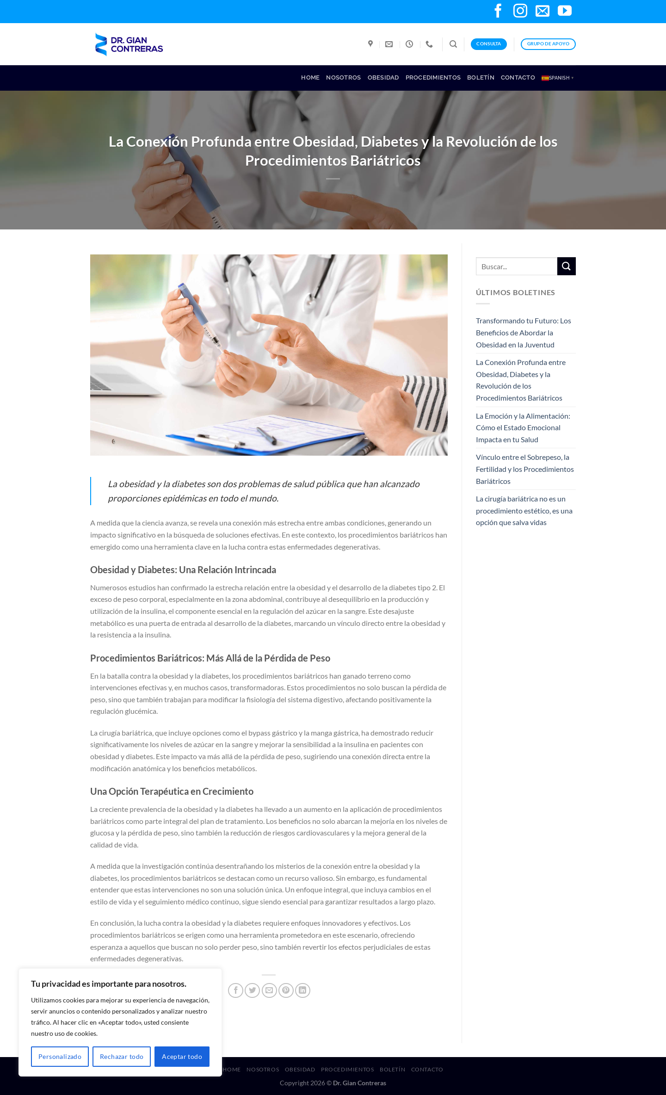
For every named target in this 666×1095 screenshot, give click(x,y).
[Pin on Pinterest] (286, 990)
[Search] (453, 44)
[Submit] (566, 266)
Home (310, 77)
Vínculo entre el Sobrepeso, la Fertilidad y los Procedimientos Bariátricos (525, 468)
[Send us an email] (542, 11)
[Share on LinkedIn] (302, 990)
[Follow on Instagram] (520, 11)
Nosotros (343, 77)
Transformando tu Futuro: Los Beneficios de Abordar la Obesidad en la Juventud (523, 332)
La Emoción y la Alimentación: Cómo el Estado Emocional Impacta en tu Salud (523, 427)
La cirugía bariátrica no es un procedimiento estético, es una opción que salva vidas (524, 510)
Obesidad (383, 77)
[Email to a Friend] (269, 990)
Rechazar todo (121, 1056)
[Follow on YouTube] (565, 11)
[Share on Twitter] (252, 990)
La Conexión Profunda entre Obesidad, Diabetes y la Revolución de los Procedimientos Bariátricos (521, 380)
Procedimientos (433, 77)
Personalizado (59, 1056)
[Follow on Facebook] (498, 11)
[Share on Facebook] (235, 990)
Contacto (518, 77)
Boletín (480, 77)
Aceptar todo (182, 1056)
